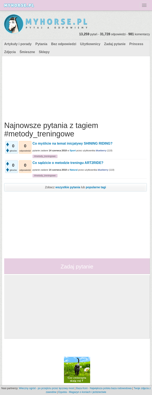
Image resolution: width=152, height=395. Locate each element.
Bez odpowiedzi (63, 44)
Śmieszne (27, 52)
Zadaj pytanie (115, 44)
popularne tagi (96, 187)
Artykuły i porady (18, 44)
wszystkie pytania (67, 187)
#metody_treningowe (45, 156)
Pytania (41, 44)
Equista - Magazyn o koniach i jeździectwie (82, 392)
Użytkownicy (90, 44)
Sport (73, 150)
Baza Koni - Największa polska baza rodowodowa (104, 388)
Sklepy (44, 52)
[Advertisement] (75, 87)
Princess (136, 44)
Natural (74, 170)
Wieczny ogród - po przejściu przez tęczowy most (46, 388)
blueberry (101, 150)
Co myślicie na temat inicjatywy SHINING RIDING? (72, 143)
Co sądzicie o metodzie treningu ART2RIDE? (67, 163)
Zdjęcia (10, 52)
